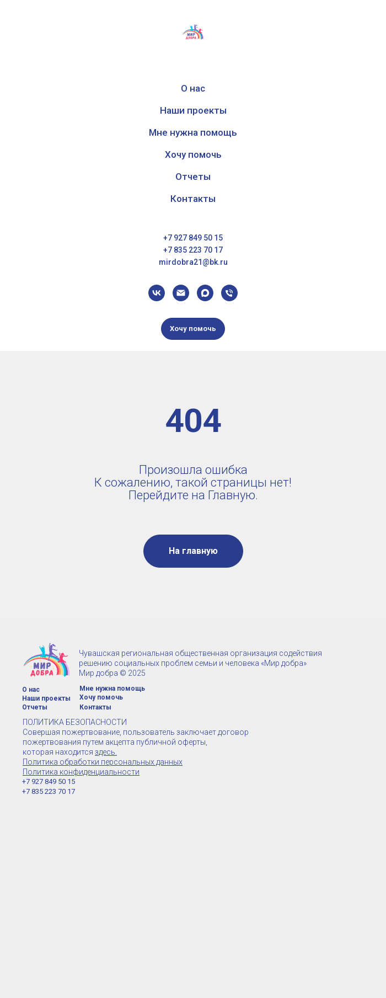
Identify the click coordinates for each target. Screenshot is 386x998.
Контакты (193, 198)
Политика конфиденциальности (81, 771)
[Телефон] (229, 293)
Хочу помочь (193, 154)
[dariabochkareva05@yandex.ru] (181, 293)
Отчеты (193, 176)
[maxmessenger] (205, 293)
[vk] (156, 293)
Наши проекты (193, 110)
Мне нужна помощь (193, 132)
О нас (193, 88)
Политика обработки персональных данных (103, 761)
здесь (105, 752)
